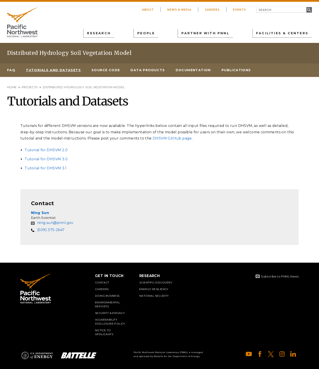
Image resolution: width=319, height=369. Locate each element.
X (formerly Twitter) (270, 354)
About (148, 9)
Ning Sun (40, 213)
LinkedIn (293, 354)
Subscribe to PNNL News (280, 276)
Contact (102, 282)
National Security (154, 295)
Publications (236, 70)
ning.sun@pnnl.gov (55, 223)
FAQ (11, 70)
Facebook (259, 354)
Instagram (282, 354)
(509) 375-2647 (51, 230)
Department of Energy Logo (37, 355)
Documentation (193, 70)
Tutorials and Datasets (53, 70)
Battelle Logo (79, 355)
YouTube (248, 354)
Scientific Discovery (155, 282)
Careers (212, 9)
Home (12, 87)
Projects (30, 87)
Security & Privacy (110, 313)
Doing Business (107, 295)
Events (239, 9)
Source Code (105, 70)
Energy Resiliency (153, 289)
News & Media (179, 9)
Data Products (147, 70)
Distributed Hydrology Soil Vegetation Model (69, 53)
